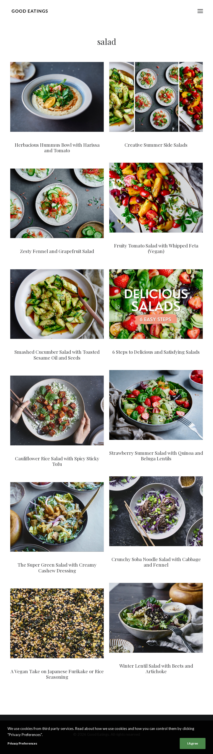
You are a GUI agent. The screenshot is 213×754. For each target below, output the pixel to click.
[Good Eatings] (29, 10)
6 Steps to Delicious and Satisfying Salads (156, 352)
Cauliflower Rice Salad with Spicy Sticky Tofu (57, 461)
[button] (200, 11)
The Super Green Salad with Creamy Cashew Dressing (57, 567)
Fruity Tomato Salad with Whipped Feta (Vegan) (156, 248)
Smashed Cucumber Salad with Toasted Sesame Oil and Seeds (57, 354)
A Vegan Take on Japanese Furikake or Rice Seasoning (57, 674)
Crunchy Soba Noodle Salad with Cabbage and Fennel (156, 562)
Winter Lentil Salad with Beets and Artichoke (156, 668)
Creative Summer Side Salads (156, 145)
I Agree (192, 745)
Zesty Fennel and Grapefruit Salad (57, 251)
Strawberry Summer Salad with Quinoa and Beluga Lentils (156, 455)
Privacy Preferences (22, 745)
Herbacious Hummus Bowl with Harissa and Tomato (57, 147)
